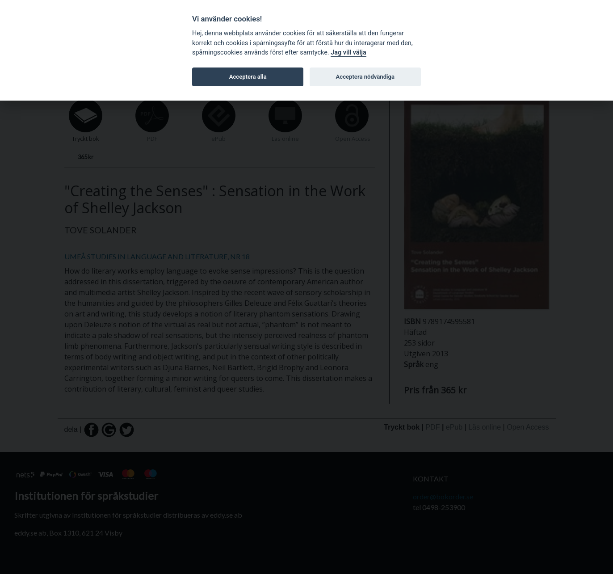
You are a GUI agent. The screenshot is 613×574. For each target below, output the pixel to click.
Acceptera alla (248, 76)
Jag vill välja (348, 52)
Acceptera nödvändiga (365, 76)
